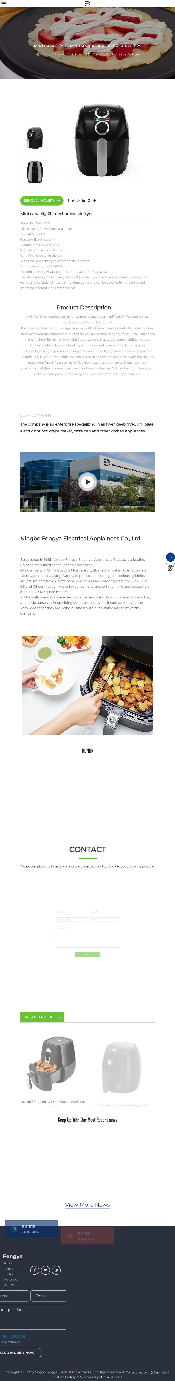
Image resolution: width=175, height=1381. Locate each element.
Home (45, 54)
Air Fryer (76, 54)
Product (60, 54)
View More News (87, 1211)
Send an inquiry (42, 201)
